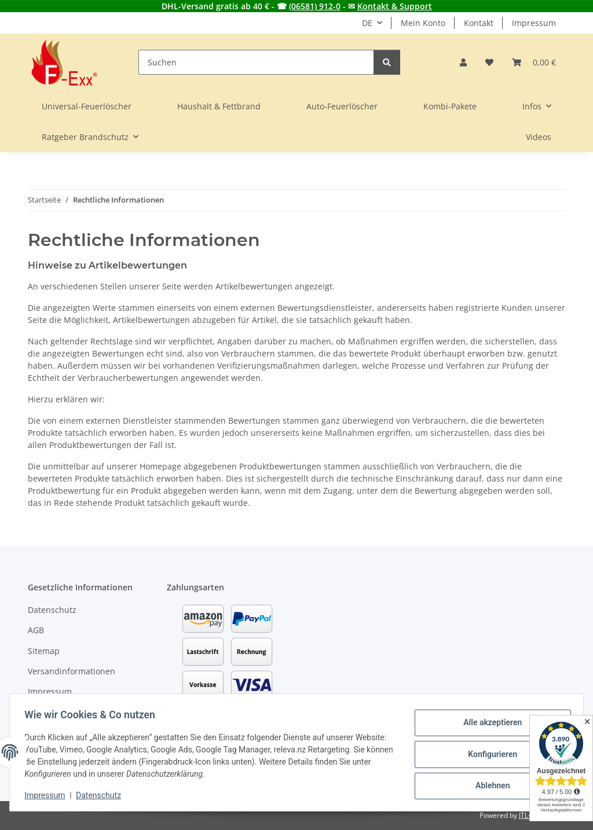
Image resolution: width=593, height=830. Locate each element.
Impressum (48, 795)
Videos (538, 136)
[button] (463, 62)
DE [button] (367, 22)
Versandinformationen (71, 671)
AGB (36, 630)
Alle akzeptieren (488, 724)
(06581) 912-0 (315, 6)
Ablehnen (488, 784)
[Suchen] (256, 62)
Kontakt (478, 22)
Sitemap (44, 650)
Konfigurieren (488, 754)
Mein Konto (423, 22)
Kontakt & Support (394, 6)
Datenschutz (102, 795)
